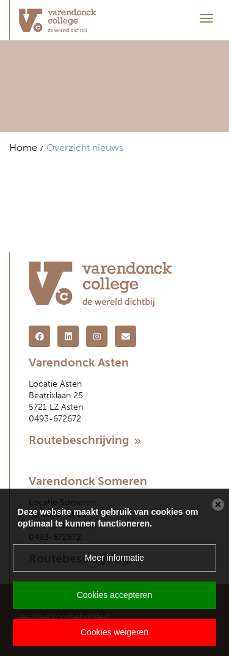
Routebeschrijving (85, 440)
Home (23, 147)
